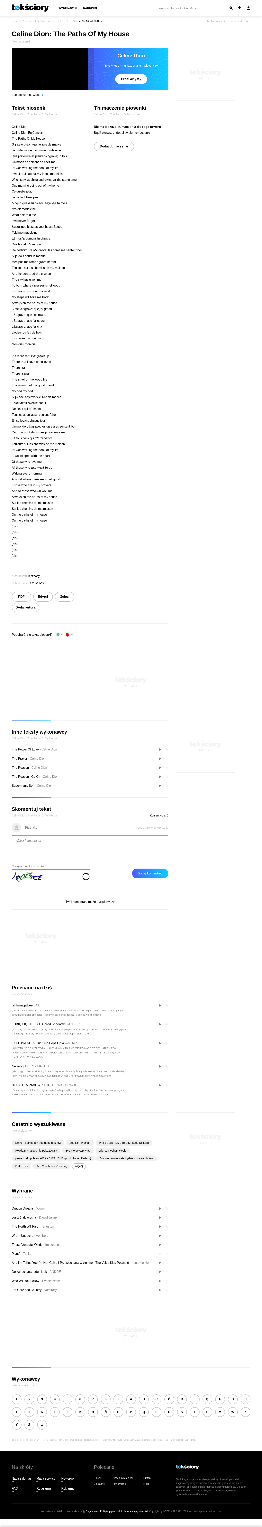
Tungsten (46, 1226)
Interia (14, 21)
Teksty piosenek (29, 21)
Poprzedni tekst (215, 21)
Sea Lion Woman (79, 1142)
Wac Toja (71, 1043)
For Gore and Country (27, 1290)
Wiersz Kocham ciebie (112, 1150)
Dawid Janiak (47, 1217)
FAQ (15, 1488)
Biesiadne (99, 1484)
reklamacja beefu (23, 1005)
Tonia (26, 1253)
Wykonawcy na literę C (51, 21)
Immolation (51, 1244)
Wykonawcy (68, 8)
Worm (39, 1208)
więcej (79, 1166)
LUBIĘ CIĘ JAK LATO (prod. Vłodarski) (39, 1024)
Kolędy (97, 1478)
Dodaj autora (25, 607)
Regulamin (43, 1488)
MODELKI (74, 1024)
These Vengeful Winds (27, 1244)
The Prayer (19, 758)
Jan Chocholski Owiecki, (52, 1166)
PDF (21, 596)
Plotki (146, 1484)
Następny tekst (239, 21)
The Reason (20, 767)
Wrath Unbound (23, 1235)
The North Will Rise (25, 1226)
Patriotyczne (119, 1484)
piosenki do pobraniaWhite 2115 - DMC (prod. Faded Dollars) (53, 1158)
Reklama (67, 1488)
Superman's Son (23, 785)
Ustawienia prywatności (135, 1511)
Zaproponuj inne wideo (28, 94)
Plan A (16, 1253)
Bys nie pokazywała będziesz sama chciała (127, 1158)
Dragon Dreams (23, 1208)
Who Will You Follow (26, 1281)
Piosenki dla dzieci (123, 1478)
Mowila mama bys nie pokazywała (36, 1150)
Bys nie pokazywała (78, 1150)
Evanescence (50, 1281)
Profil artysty (131, 79)
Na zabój (18, 1066)
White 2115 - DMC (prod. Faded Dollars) (124, 1142)
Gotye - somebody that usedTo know (38, 1142)
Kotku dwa (21, 1166)
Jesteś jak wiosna (24, 1217)
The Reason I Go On (26, 776)
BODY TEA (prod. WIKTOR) (31, 1085)
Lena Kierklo (139, 1262)
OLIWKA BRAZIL (64, 1085)
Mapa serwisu (45, 1478)
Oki (38, 1005)
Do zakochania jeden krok (30, 1271)
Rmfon (147, 1478)
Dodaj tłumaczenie (114, 146)
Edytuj (43, 596)
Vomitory (41, 1235)
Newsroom (68, 1478)
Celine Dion (72, 21)
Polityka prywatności (111, 1511)
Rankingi (90, 8)
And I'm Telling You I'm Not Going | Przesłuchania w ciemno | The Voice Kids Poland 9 (71, 1262)
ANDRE (54, 1271)
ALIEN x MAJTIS (37, 1066)
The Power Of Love (25, 749)
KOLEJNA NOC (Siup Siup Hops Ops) (38, 1043)
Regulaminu (92, 1511)
